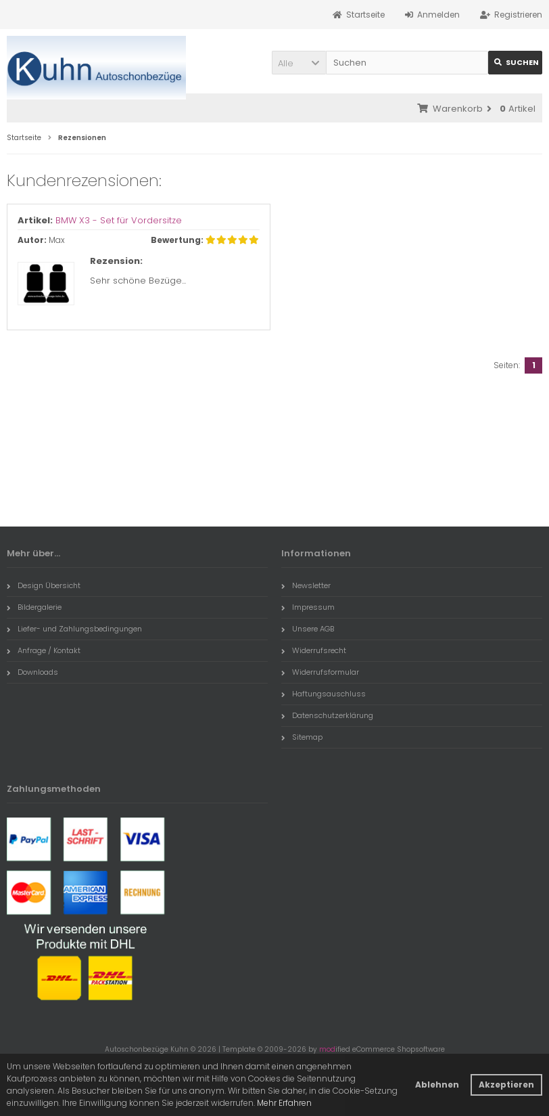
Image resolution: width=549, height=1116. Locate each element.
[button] (299, 62)
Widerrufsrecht (313, 650)
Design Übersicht (43, 585)
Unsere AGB (307, 628)
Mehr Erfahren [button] (284, 1103)
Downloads (32, 672)
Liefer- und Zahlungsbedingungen (74, 628)
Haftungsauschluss (323, 693)
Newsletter (306, 585)
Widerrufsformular (320, 672)
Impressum (308, 607)
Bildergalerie (34, 607)
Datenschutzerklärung (327, 715)
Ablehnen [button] (437, 1084)
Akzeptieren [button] (506, 1084)
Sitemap (302, 737)
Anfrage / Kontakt (43, 650)
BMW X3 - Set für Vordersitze (118, 220)
